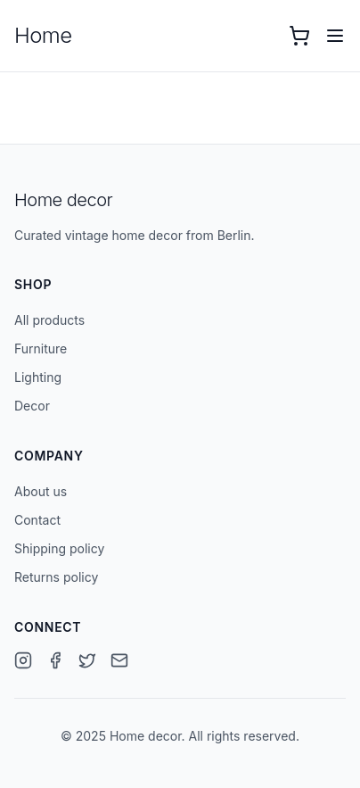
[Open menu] (335, 35)
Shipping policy (59, 548)
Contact (37, 519)
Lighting (37, 377)
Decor (32, 405)
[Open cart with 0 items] (299, 35)
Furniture (40, 348)
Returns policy (56, 577)
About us (40, 491)
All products (49, 320)
